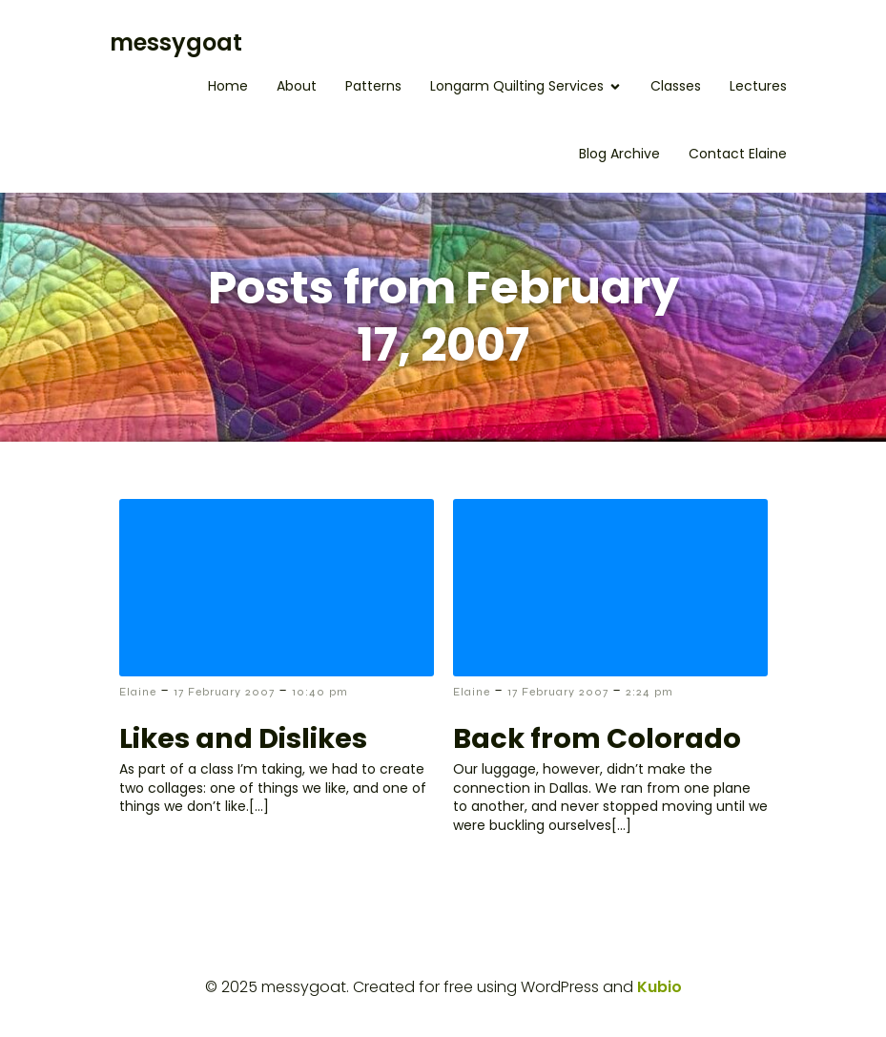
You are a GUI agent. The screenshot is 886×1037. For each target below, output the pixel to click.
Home (228, 85)
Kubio (659, 987)
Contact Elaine (738, 153)
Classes (675, 85)
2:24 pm (649, 691)
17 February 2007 (224, 691)
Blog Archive (619, 153)
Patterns (373, 85)
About (297, 85)
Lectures (758, 85)
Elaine (137, 691)
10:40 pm (320, 691)
